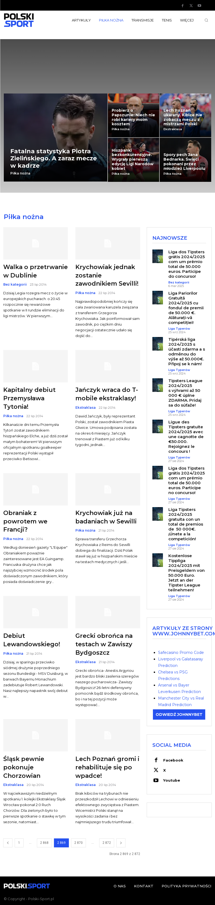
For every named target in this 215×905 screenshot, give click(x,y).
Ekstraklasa (172, 129)
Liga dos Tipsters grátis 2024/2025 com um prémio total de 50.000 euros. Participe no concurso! (186, 480)
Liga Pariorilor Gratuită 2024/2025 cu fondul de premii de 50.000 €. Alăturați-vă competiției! (186, 308)
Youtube (171, 779)
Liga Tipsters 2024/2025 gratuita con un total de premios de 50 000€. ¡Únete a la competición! (185, 524)
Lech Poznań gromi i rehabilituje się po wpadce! (107, 767)
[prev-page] (7, 842)
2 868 (44, 843)
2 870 (78, 843)
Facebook (173, 759)
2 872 (106, 843)
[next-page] (121, 842)
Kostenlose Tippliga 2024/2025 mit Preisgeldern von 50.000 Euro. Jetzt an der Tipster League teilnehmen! (186, 572)
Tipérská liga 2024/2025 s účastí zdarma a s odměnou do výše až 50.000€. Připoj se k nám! (186, 351)
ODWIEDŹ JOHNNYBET (179, 714)
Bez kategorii (15, 284)
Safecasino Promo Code (181, 652)
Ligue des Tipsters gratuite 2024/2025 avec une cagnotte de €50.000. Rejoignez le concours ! (186, 436)
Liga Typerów (179, 328)
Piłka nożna (20, 173)
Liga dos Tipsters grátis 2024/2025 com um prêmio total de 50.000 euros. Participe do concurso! (186, 264)
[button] (206, 20)
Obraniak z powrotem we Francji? (25, 521)
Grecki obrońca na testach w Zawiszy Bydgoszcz (104, 644)
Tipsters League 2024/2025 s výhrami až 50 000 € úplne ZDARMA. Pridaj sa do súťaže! (185, 393)
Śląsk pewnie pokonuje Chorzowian (23, 767)
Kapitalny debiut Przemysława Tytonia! (29, 398)
